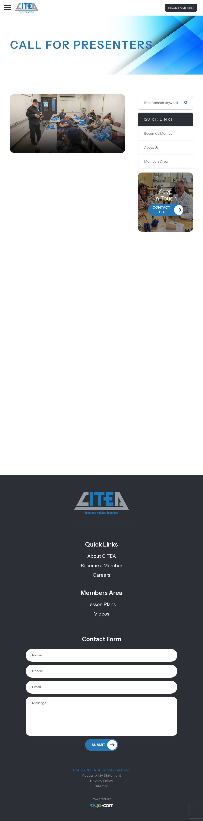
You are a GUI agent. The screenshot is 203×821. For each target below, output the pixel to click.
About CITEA (101, 556)
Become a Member (181, 7)
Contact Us (161, 209)
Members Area (156, 161)
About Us (151, 147)
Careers (101, 575)
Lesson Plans (101, 604)
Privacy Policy (101, 781)
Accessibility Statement (101, 775)
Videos (101, 614)
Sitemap (101, 786)
